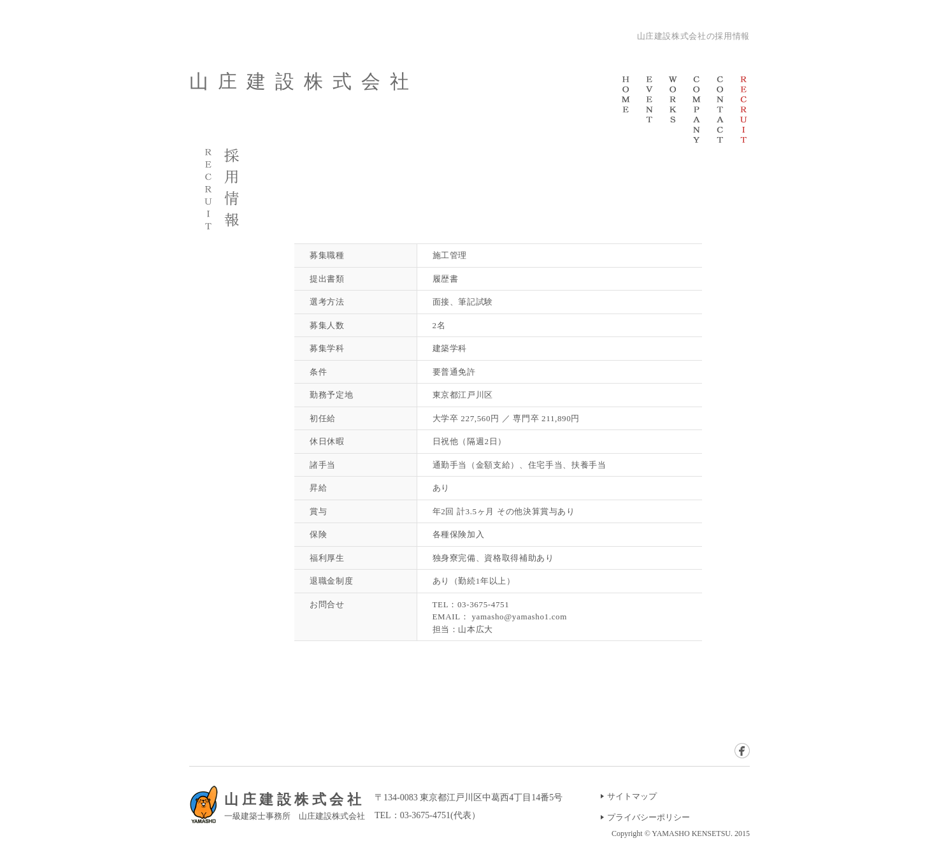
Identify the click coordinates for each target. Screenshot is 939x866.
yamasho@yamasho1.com (519, 616)
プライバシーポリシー (648, 817)
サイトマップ (632, 796)
